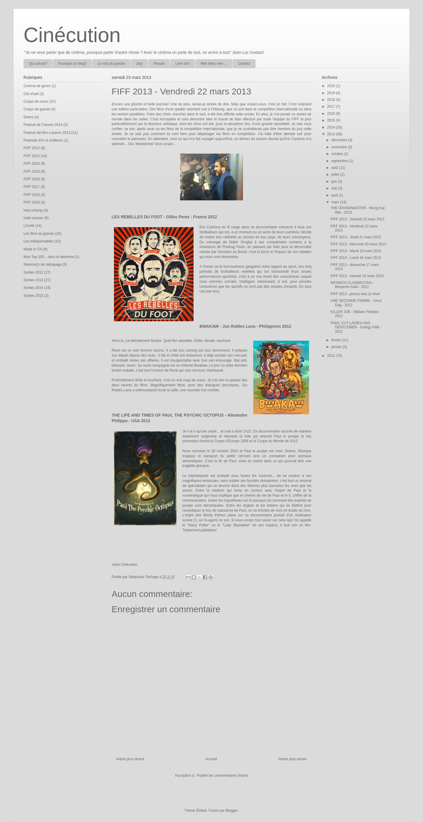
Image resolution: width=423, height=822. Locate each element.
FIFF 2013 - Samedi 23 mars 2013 (357, 219)
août (335, 168)
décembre (339, 140)
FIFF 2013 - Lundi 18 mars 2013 (355, 258)
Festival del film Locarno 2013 (47, 133)
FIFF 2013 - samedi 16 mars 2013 (357, 276)
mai (334, 188)
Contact (244, 63)
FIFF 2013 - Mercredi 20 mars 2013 (358, 244)
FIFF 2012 (32, 148)
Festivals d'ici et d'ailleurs (43, 140)
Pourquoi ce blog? (72, 63)
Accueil (211, 759)
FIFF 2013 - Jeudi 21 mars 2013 (355, 237)
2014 (331, 127)
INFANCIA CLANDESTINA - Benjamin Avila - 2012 (352, 285)
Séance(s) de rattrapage (42, 264)
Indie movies (33, 218)
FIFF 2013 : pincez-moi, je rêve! (355, 294)
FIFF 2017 (32, 187)
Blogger (232, 810)
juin (334, 181)
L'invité (29, 226)
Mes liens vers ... (214, 63)
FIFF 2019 (32, 202)
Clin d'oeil (31, 94)
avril (335, 195)
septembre (340, 161)
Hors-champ (33, 210)
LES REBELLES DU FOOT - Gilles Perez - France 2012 (164, 216)
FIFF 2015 (32, 171)
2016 (331, 114)
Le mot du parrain (111, 63)
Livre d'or (182, 63)
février (336, 340)
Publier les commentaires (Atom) (222, 775)
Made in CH (33, 249)
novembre (339, 147)
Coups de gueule (37, 109)
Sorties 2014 (33, 288)
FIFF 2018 (32, 195)
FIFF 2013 (32, 156)
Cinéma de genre (37, 86)
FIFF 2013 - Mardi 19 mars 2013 (355, 251)
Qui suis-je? (38, 63)
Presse (159, 63)
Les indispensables (38, 241)
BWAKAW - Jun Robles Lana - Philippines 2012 (245, 326)
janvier (337, 347)
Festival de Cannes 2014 (43, 125)
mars (335, 202)
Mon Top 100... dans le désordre (49, 257)
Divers (28, 117)
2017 (331, 106)
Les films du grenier (39, 234)
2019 (331, 93)
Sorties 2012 (33, 272)
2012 (331, 356)
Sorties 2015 (33, 296)
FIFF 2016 (32, 179)
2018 (331, 100)
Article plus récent (130, 759)
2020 (331, 86)
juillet (335, 174)
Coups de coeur (36, 101)
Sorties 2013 (33, 280)
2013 (331, 134)
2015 (331, 120)
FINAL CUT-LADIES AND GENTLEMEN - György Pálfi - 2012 (355, 327)
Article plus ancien (292, 759)
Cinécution (72, 35)
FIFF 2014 (32, 164)
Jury (139, 63)
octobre (337, 154)
